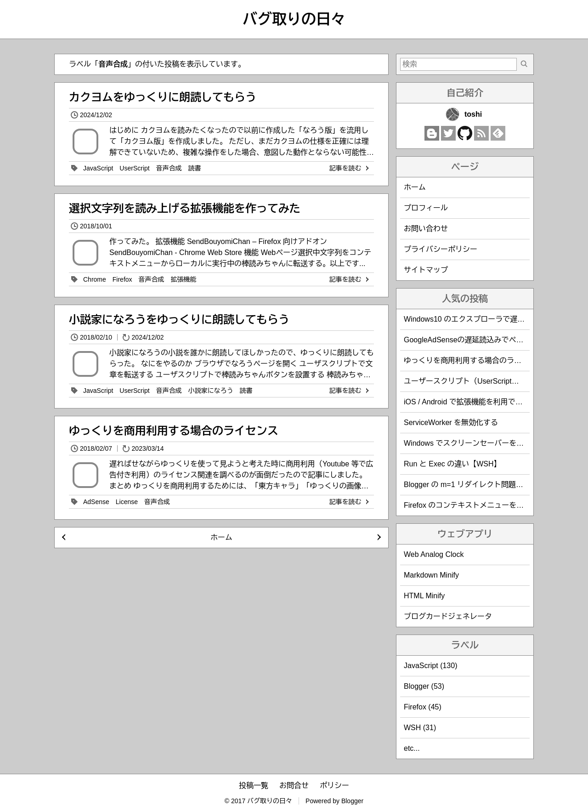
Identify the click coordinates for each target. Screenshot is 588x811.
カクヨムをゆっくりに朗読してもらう (162, 97)
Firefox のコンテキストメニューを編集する (475, 505)
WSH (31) (420, 728)
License (127, 501)
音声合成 (169, 168)
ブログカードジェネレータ (448, 616)
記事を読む (350, 168)
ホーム (221, 537)
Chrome (94, 279)
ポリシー (334, 785)
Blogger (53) (424, 686)
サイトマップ (426, 270)
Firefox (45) (422, 707)
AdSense (96, 501)
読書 (194, 168)
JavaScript (98, 168)
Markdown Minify (431, 575)
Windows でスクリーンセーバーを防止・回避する (486, 443)
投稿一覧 (253, 785)
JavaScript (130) (431, 665)
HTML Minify (424, 596)
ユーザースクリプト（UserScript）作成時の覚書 (483, 381)
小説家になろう (210, 390)
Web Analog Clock (434, 554)
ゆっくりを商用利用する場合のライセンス (173, 431)
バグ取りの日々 (294, 19)
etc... (412, 748)
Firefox (122, 279)
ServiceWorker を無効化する (451, 422)
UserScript (134, 168)
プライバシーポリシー (440, 249)
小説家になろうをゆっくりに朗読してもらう (179, 319)
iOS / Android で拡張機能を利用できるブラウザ (482, 402)
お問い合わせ (426, 229)
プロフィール (426, 208)
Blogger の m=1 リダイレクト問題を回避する (478, 484)
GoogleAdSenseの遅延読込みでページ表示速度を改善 (493, 340)
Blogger (352, 801)
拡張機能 (184, 279)
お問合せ (294, 785)
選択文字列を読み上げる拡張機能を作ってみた (184, 208)
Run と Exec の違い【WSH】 (452, 464)
